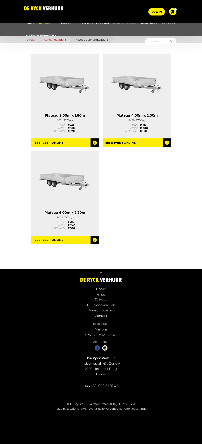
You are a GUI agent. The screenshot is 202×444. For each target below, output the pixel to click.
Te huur (44, 23)
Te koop (65, 23)
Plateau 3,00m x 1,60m (65, 115)
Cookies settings (135, 408)
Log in (157, 11)
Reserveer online (47, 143)
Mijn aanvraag (124, 23)
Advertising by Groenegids (104, 408)
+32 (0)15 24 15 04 (101, 386)
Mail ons (101, 329)
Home (30, 23)
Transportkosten (94, 23)
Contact (168, 23)
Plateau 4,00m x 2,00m (137, 115)
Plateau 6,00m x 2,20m (64, 213)
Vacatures (148, 23)
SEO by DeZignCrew (70, 408)
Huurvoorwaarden (41, 35)
